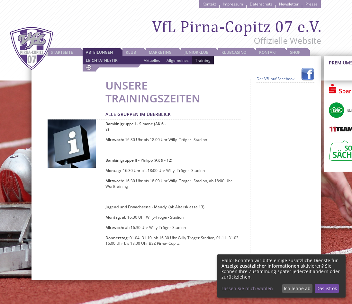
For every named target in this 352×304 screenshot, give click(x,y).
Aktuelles (152, 60)
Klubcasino (233, 52)
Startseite (62, 52)
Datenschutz (261, 4)
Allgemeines (178, 60)
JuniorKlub (197, 52)
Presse (311, 4)
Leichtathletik (102, 60)
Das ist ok (326, 288)
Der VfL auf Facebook (275, 78)
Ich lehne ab (297, 288)
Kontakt (209, 4)
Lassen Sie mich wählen (247, 288)
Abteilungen (99, 52)
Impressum (233, 4)
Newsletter (289, 4)
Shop (295, 52)
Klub (131, 52)
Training (203, 60)
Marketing (160, 52)
